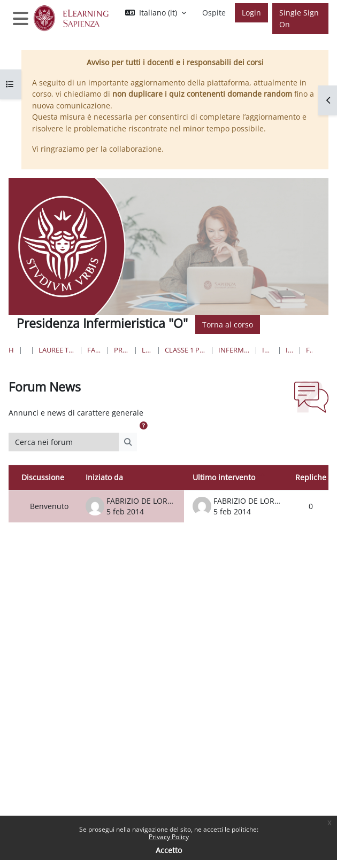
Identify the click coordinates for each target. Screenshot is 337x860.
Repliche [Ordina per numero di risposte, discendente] (310, 477)
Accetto (169, 850)
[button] (155, 12)
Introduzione (290, 350)
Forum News (309, 350)
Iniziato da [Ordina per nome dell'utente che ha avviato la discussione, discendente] (104, 477)
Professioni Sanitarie (121, 350)
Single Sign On (299, 18)
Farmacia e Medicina (94, 350)
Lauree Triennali (147, 350)
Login (251, 12)
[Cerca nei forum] (64, 442)
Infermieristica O (267, 350)
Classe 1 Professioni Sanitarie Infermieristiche (185, 350)
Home (11, 350)
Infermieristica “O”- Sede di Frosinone (234, 350)
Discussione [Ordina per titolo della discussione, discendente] (42, 477)
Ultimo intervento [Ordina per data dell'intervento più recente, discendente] (224, 477)
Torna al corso (227, 324)
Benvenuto (49, 506)
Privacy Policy (169, 836)
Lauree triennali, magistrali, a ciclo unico (57, 350)
